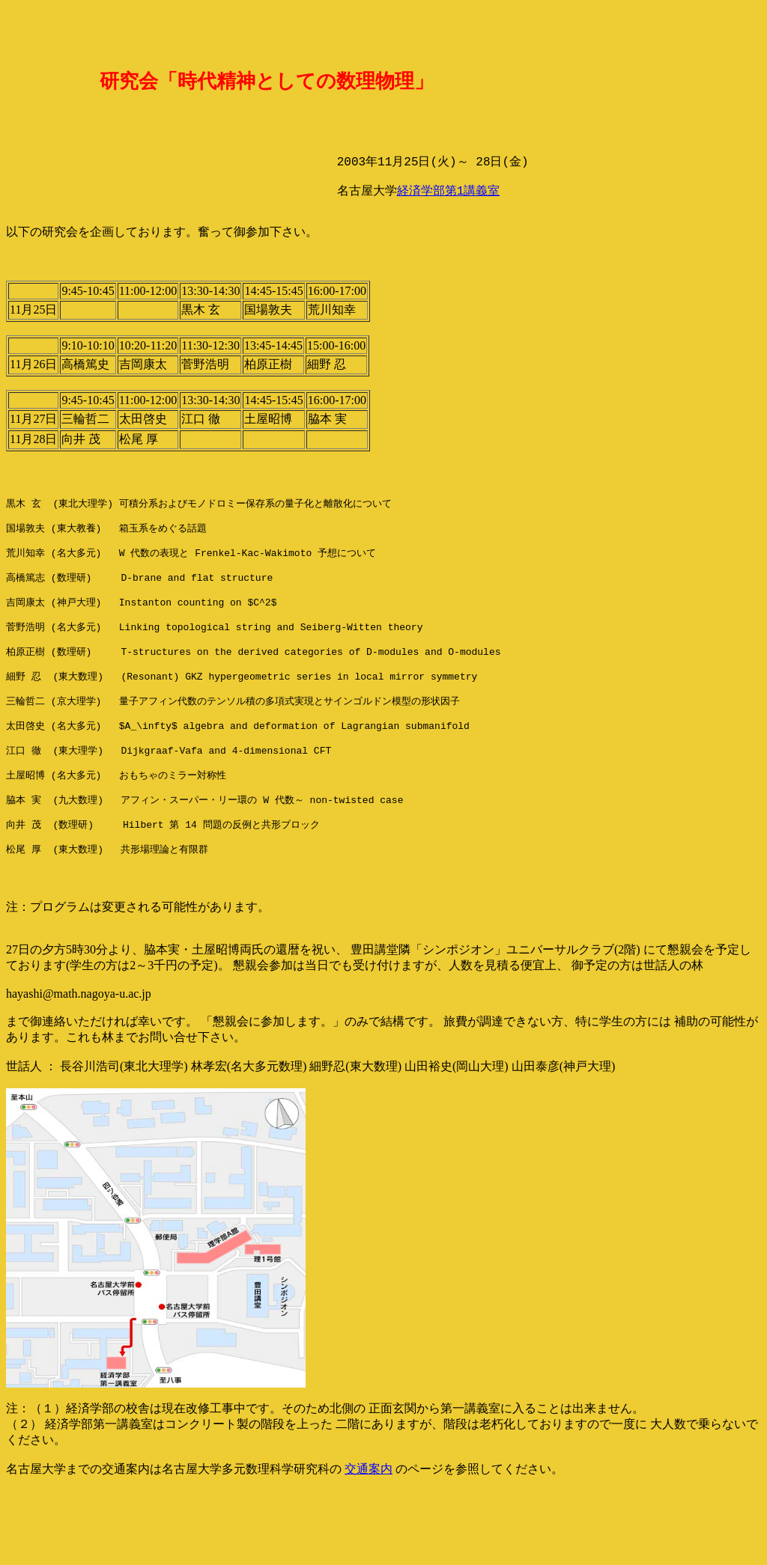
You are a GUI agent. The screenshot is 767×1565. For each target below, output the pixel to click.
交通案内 (368, 1537)
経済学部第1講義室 (448, 204)
